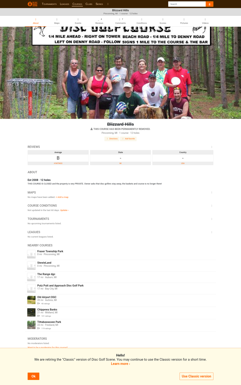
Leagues (64, 4)
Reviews (120, 147)
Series (99, 4)
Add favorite (128, 139)
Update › (64, 210)
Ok (33, 376)
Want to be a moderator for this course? (48, 347)
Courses (77, 4)
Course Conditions (120, 205)
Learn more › (120, 364)
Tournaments (49, 4)
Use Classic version (196, 376)
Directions (112, 139)
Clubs (89, 4)
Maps (120, 192)
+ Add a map (62, 197)
